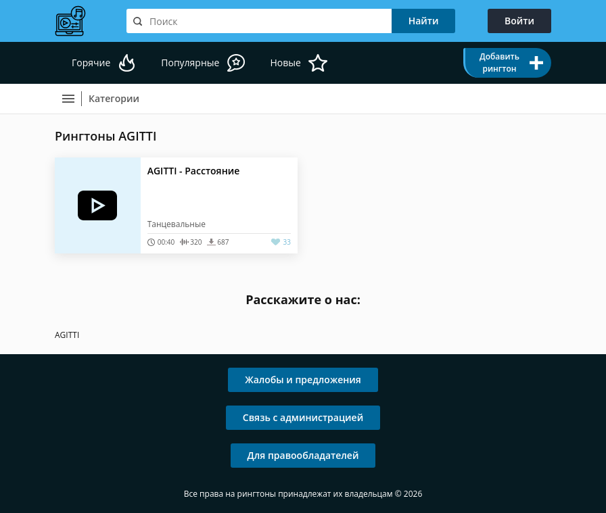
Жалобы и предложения (303, 379)
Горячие (91, 62)
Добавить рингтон (499, 62)
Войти (519, 20)
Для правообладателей (303, 455)
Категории (114, 98)
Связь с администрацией (303, 417)
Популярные (190, 62)
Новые (285, 62)
